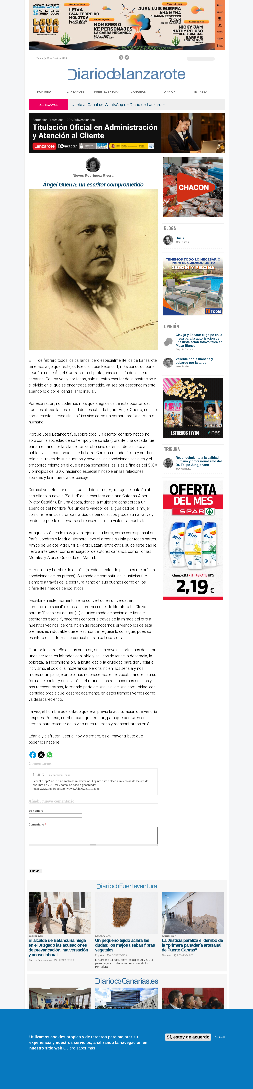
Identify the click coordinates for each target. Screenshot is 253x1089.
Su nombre (36, 810)
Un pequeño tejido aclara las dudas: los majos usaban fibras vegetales (125, 945)
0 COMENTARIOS (118, 955)
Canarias (138, 91)
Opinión (169, 91)
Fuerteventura (106, 91)
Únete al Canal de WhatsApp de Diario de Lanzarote (118, 104)
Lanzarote (75, 91)
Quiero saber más (79, 1048)
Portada (44, 91)
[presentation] (59, 858)
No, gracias (220, 1037)
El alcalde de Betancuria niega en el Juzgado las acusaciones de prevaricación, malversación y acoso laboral (58, 947)
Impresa (200, 91)
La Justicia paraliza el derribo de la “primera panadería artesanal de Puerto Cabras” (192, 945)
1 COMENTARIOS (65, 960)
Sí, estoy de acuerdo (188, 1037)
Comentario (37, 824)
